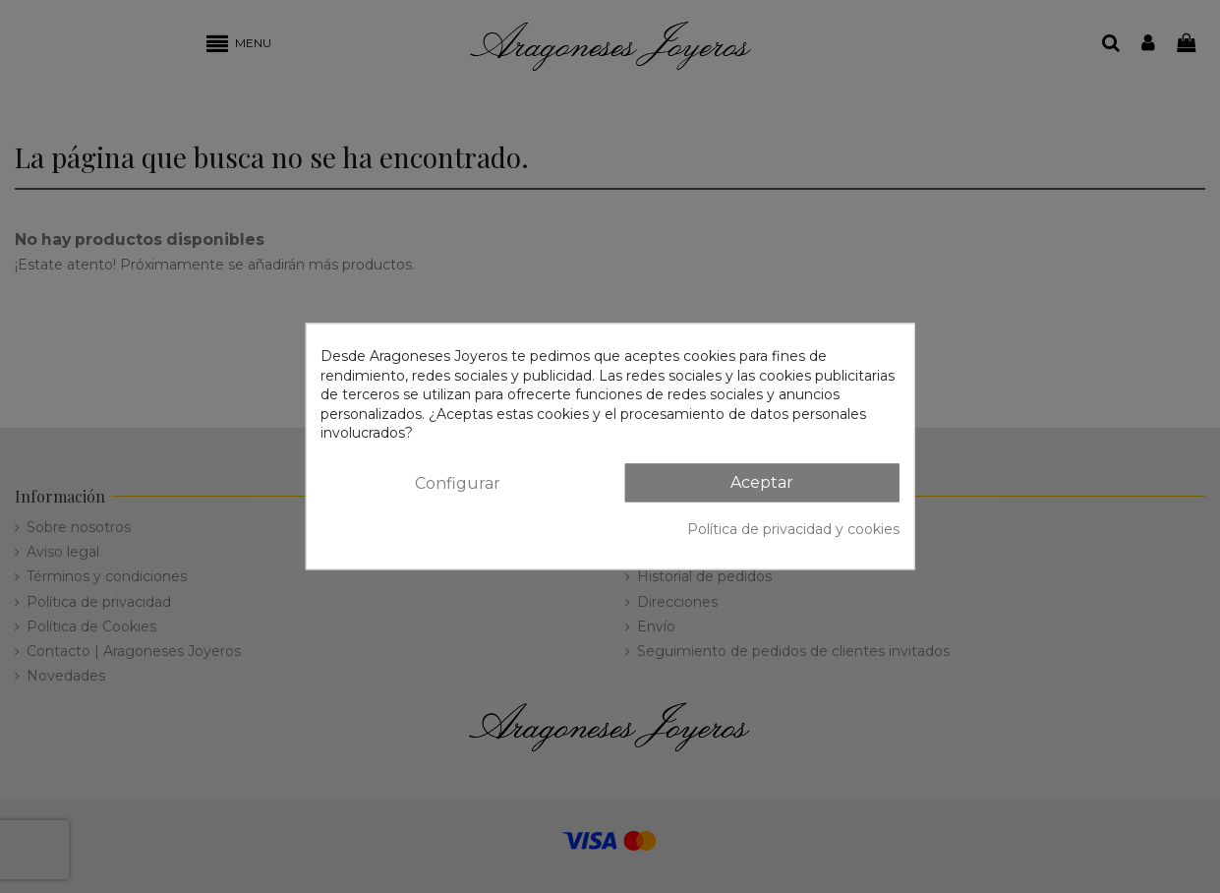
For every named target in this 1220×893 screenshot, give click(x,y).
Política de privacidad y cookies (793, 529)
